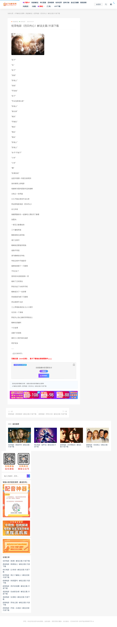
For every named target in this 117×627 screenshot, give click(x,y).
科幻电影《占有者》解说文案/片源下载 (16, 571)
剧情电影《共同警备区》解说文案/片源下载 (70, 446)
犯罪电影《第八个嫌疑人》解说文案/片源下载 (16, 576)
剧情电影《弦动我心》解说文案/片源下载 (97, 446)
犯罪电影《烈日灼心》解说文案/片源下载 (34, 386)
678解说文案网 (19, 13)
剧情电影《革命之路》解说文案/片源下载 (16, 603)
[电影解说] (34, 2)
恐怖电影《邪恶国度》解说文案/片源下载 (22, 414)
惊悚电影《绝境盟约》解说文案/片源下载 (16, 582)
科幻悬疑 (43, 2)
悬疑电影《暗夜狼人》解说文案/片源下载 (16, 565)
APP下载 (57, 6)
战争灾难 (66, 2)
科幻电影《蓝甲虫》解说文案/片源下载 (45, 446)
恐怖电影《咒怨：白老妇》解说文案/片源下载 (16, 609)
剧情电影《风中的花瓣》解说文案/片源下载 (16, 587)
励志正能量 (75, 2)
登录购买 (43, 375)
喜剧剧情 (83, 2)
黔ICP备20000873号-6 (86, 621)
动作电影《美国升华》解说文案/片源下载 (19, 446)
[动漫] (34, 6)
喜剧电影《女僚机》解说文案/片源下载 (16, 598)
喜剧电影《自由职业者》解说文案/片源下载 (16, 592)
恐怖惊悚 (51, 2)
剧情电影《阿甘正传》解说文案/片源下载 (53, 414)
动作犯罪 (58, 2)
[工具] (49, 6)
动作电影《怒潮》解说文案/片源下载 (16, 561)
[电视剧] (25, 6)
